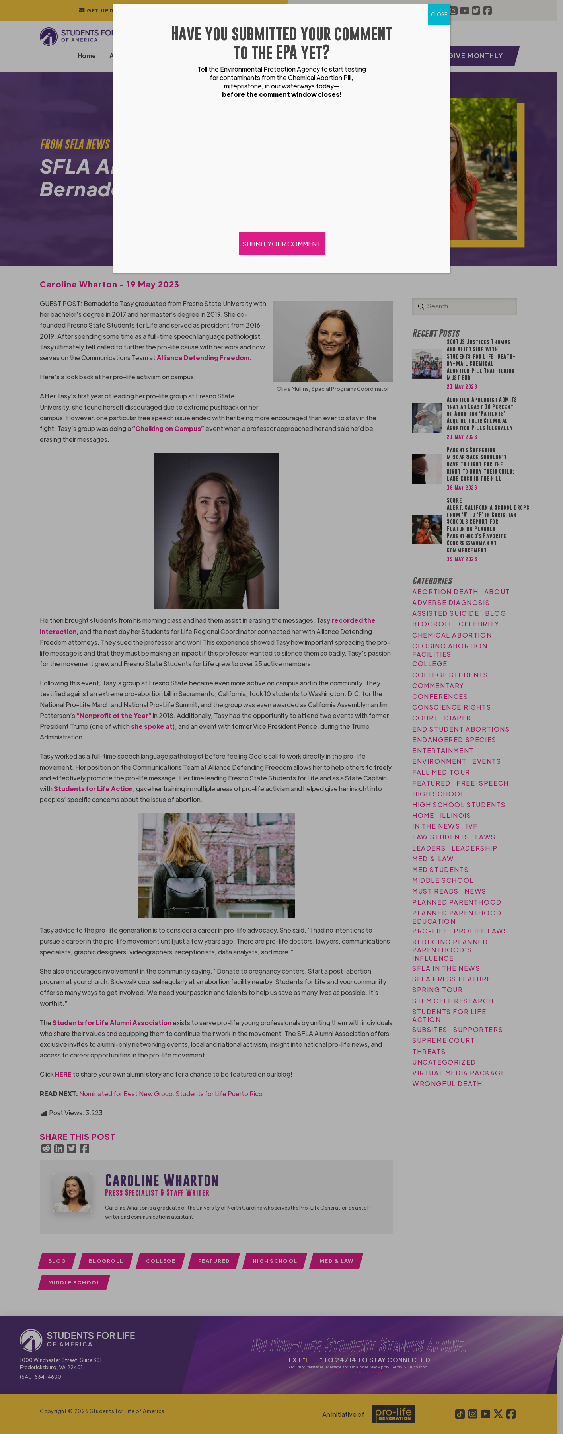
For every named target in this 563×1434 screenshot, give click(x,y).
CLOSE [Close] (439, 14)
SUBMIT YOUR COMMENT (282, 244)
